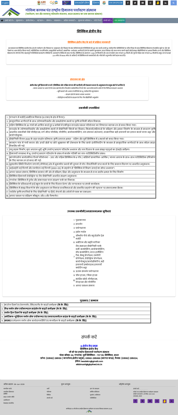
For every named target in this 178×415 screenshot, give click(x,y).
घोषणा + (49, 20)
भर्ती (48, 389)
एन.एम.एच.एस (115, 2)
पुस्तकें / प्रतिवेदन (95, 395)
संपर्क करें (50, 398)
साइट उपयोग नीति (8, 397)
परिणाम (49, 392)
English (5, 2)
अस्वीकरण (6, 400)
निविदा (49, 395)
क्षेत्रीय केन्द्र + (30, 20)
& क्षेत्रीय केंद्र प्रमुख (89, 345)
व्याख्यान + (58, 20)
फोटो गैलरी (98, 20)
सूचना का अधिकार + (85, 20)
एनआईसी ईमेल (82, 2)
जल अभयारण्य (119, 20)
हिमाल (96, 2)
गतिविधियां (93, 398)
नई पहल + (40, 20)
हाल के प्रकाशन (94, 389)
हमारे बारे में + (9, 20)
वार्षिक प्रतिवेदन (94, 392)
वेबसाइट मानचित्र (8, 403)
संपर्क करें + (108, 20)
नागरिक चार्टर (7, 389)
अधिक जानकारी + (70, 20)
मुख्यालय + (20, 20)
